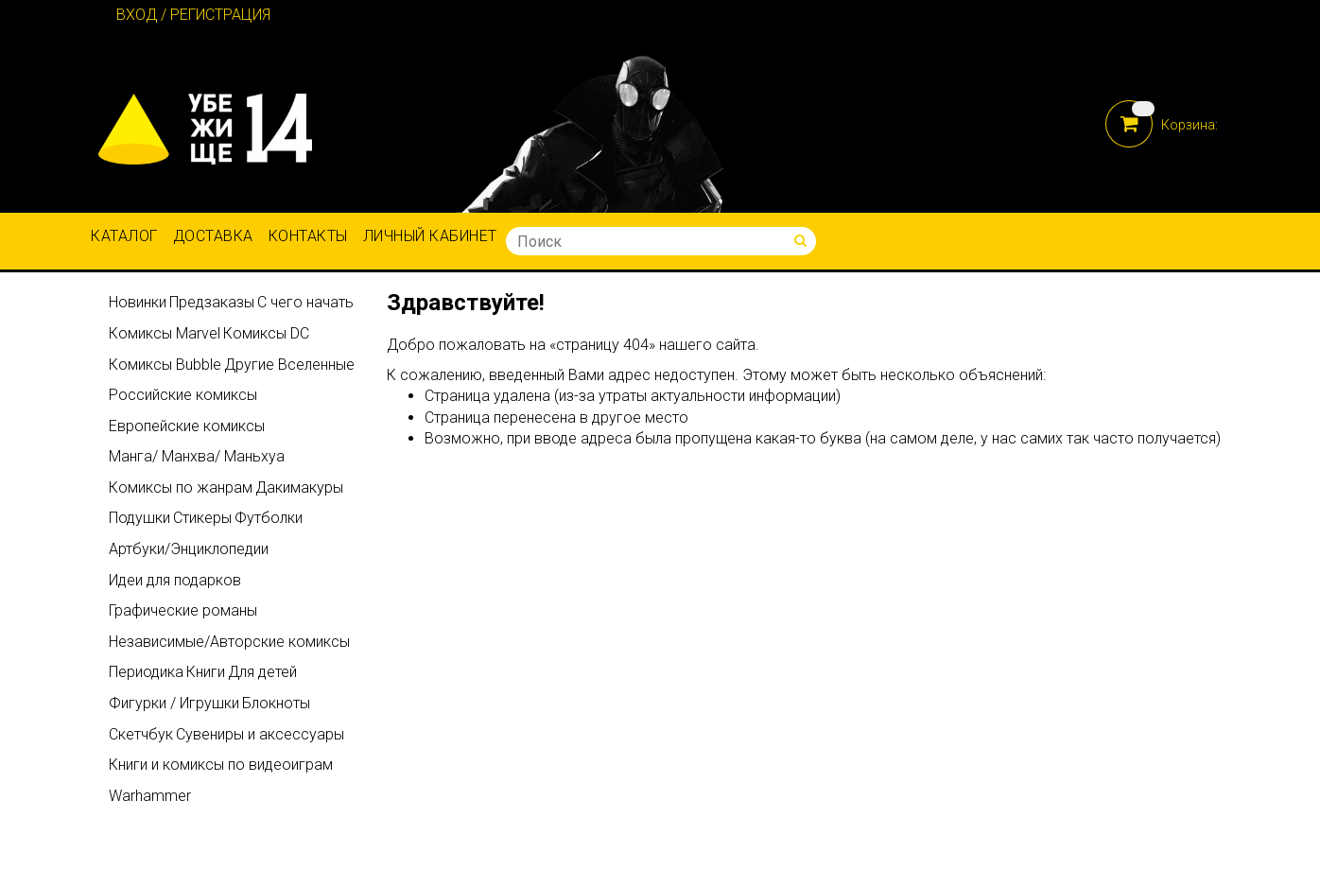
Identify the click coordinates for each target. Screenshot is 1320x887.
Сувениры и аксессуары (260, 734)
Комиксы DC (266, 333)
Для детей (262, 672)
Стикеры (202, 518)
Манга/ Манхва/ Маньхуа (197, 456)
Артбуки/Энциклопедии (189, 549)
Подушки (139, 518)
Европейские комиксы (187, 426)
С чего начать (305, 302)
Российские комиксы (183, 395)
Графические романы (183, 610)
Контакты (308, 236)
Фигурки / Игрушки (174, 703)
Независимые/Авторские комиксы (229, 642)
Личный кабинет (430, 236)
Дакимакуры (299, 487)
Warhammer (150, 796)
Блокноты (276, 703)
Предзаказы (211, 302)
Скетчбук (141, 734)
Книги (205, 672)
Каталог (124, 236)
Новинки (137, 302)
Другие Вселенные (289, 365)
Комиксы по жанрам (180, 487)
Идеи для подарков (175, 580)
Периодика (146, 672)
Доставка (213, 236)
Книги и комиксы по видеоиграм (221, 765)
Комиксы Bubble (165, 365)
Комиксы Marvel (164, 333)
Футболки (268, 518)
